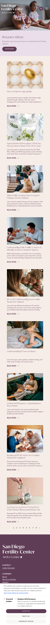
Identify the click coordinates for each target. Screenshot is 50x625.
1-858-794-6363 (8, 568)
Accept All (26, 611)
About (4, 577)
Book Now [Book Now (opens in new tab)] (9, 49)
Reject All (26, 616)
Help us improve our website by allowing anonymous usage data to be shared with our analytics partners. (31, 602)
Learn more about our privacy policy (16, 593)
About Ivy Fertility (9, 580)
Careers (5, 582)
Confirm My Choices (26, 621)
